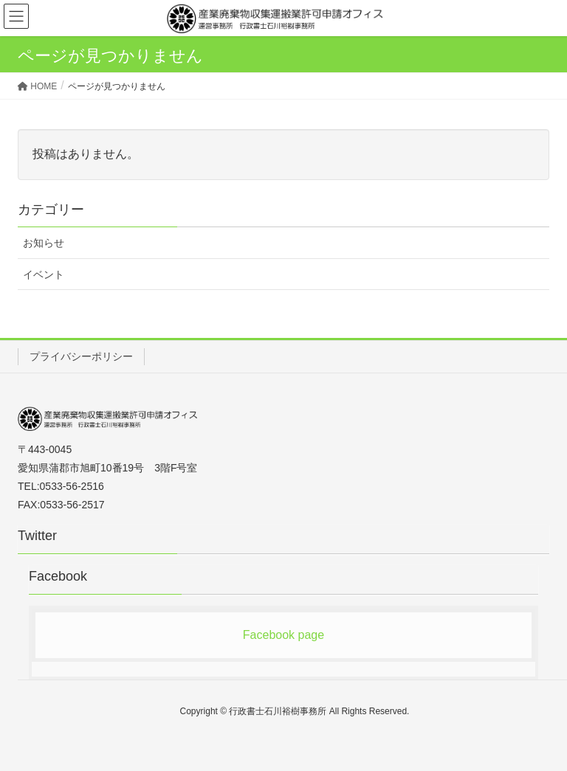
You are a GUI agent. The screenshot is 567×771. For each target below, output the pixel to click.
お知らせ (43, 243)
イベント (43, 274)
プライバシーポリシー (81, 356)
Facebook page (283, 635)
